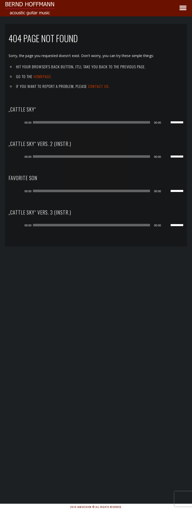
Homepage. (42, 76)
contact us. (99, 86)
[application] (99, 122)
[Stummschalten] (166, 122)
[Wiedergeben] (18, 122)
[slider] (91, 122)
